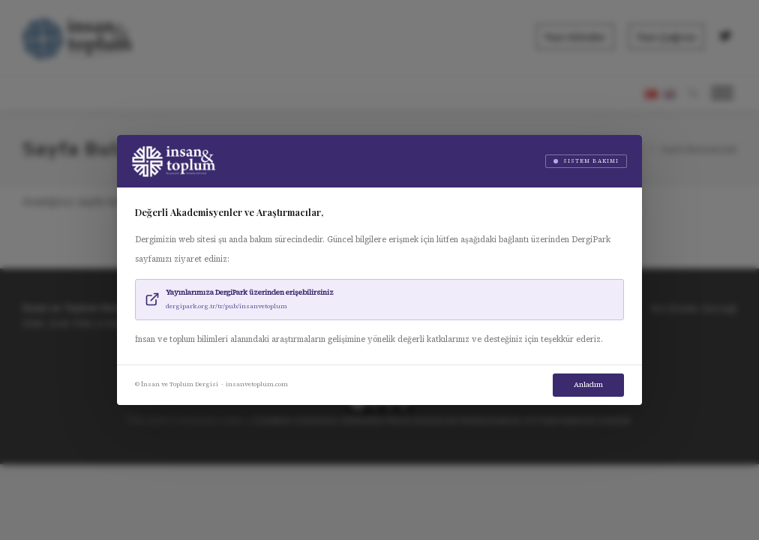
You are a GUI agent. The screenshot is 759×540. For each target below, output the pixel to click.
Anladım (588, 384)
